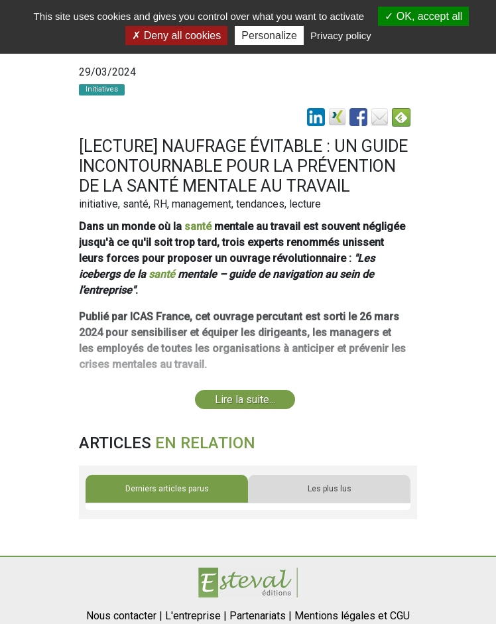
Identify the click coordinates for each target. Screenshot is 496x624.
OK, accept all (423, 16)
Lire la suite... (245, 399)
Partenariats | (260, 615)
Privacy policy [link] (340, 35)
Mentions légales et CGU (352, 615)
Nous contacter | (124, 615)
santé (198, 226)
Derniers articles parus (167, 488)
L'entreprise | (196, 615)
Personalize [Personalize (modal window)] (269, 35)
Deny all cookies (176, 35)
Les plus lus (329, 488)
